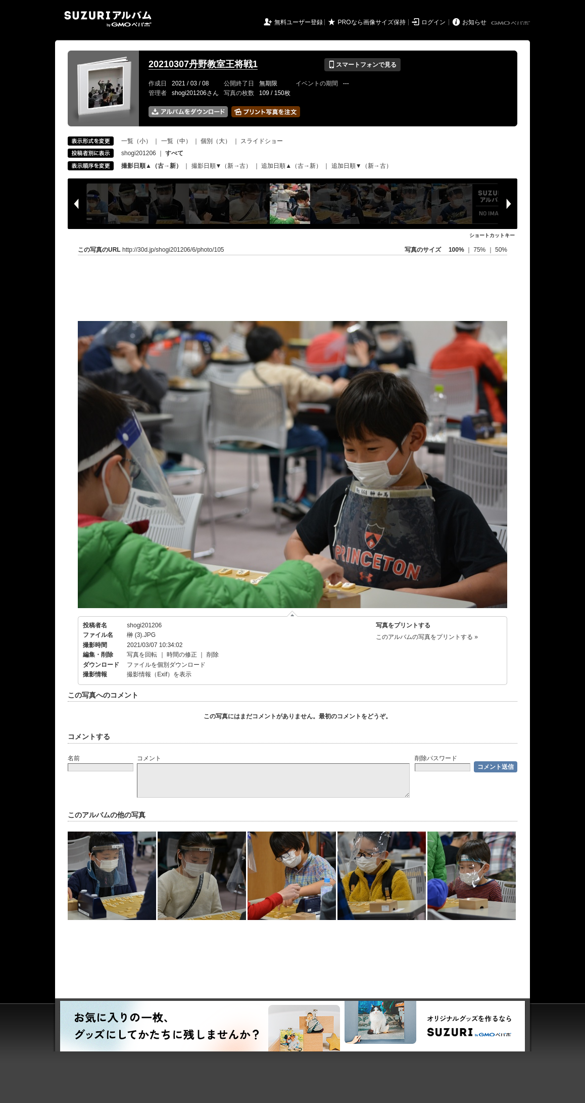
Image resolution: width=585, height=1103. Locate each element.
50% (501, 249)
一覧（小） (136, 141)
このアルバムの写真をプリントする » (427, 636)
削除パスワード (436, 758)
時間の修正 (182, 654)
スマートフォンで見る (362, 64)
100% (456, 249)
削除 (213, 654)
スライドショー (261, 141)
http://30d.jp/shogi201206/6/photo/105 (173, 249)
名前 (74, 758)
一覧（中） (176, 141)
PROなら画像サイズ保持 (372, 22)
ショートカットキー (492, 235)
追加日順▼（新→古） (361, 165)
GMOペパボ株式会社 (511, 23)
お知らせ (474, 22)
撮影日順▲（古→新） (151, 165)
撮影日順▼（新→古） (221, 165)
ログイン (433, 22)
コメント (149, 758)
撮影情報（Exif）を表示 (159, 674)
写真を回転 (142, 654)
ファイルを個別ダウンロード (166, 664)
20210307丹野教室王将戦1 (203, 64)
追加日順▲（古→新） (291, 165)
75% (480, 249)
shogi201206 (138, 153)
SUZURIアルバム (108, 19)
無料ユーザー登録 (298, 22)
